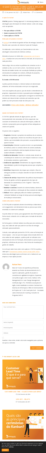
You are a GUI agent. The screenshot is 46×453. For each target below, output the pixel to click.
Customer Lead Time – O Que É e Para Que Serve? (23, 392)
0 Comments (38, 12)
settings (11, 447)
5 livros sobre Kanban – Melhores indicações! (24, 105)
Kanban (6, 42)
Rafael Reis (26, 12)
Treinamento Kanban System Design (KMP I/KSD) (25, 251)
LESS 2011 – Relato (23, 399)
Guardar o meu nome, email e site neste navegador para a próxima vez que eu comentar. (22, 341)
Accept (5, 450)
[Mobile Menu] (40, 2)
